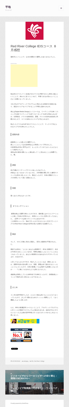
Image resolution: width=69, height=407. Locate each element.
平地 (8, 7)
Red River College (39, 361)
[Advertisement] (24, 75)
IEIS (32, 361)
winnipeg (25, 361)
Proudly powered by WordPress (19, 403)
